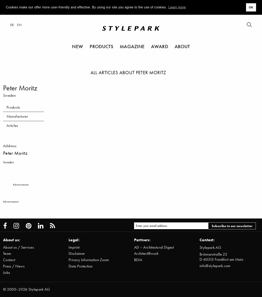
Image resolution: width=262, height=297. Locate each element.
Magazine (132, 46)
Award (159, 46)
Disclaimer (77, 253)
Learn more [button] (177, 7)
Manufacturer (17, 116)
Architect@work (146, 253)
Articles (12, 125)
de (12, 25)
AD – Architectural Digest (154, 247)
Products (101, 46)
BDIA (138, 259)
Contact (9, 259)
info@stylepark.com (215, 266)
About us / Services (18, 247)
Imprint (74, 247)
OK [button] (251, 7)
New (77, 46)
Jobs (6, 272)
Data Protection (81, 266)
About (182, 46)
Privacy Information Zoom (89, 259)
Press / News (14, 266)
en (19, 25)
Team (7, 253)
